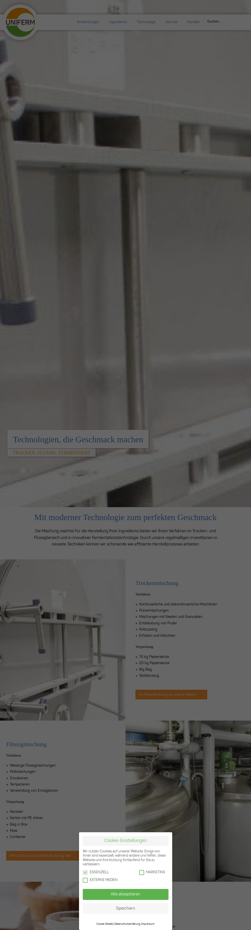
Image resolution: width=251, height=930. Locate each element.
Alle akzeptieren (125, 894)
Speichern (125, 908)
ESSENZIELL (96, 872)
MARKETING (152, 872)
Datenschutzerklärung (127, 924)
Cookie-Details (104, 924)
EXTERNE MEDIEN (100, 880)
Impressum (148, 924)
